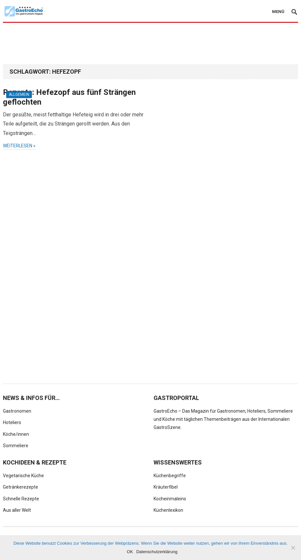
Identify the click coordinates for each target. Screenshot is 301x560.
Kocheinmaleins (170, 498)
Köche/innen (16, 434)
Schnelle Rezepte (21, 498)
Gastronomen (17, 411)
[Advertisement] (150, 43)
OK (130, 551)
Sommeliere (15, 445)
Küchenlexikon (168, 510)
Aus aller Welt (17, 510)
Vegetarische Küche (23, 475)
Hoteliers (12, 422)
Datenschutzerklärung (156, 551)
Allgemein (19, 94)
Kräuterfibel (166, 487)
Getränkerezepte (20, 487)
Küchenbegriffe (170, 475)
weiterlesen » (19, 145)
